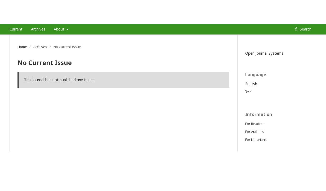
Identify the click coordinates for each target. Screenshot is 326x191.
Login (312, 4)
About (59, 29)
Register (295, 4)
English (251, 83)
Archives (38, 29)
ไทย (248, 91)
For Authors (254, 131)
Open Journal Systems (264, 53)
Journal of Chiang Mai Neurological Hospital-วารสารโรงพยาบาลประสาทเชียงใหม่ (130, 19)
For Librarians (256, 139)
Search (305, 29)
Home (22, 46)
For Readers (255, 123)
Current (16, 29)
